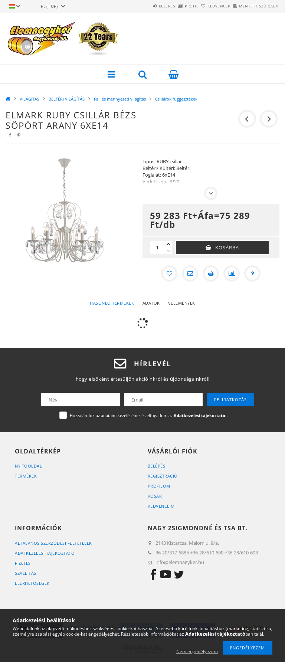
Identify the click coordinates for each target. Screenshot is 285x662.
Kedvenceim (161, 506)
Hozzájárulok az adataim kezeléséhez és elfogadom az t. (149, 415)
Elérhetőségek (32, 583)
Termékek (26, 476)
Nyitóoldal (28, 466)
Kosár (155, 496)
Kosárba (227, 247)
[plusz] (168, 244)
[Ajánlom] (190, 273)
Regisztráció (163, 476)
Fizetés (23, 563)
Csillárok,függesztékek (176, 99)
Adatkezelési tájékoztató (45, 553)
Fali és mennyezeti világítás (120, 99)
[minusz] (168, 251)
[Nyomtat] (211, 273)
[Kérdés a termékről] (252, 273)
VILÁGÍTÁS (29, 99)
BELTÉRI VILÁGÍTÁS (67, 99)
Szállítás (25, 573)
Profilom (159, 486)
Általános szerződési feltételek (53, 543)
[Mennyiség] (157, 247)
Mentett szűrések (254, 6)
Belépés (138, 6)
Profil (171, 6)
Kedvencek (206, 6)
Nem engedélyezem (197, 651)
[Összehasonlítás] (231, 273)
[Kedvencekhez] (169, 273)
